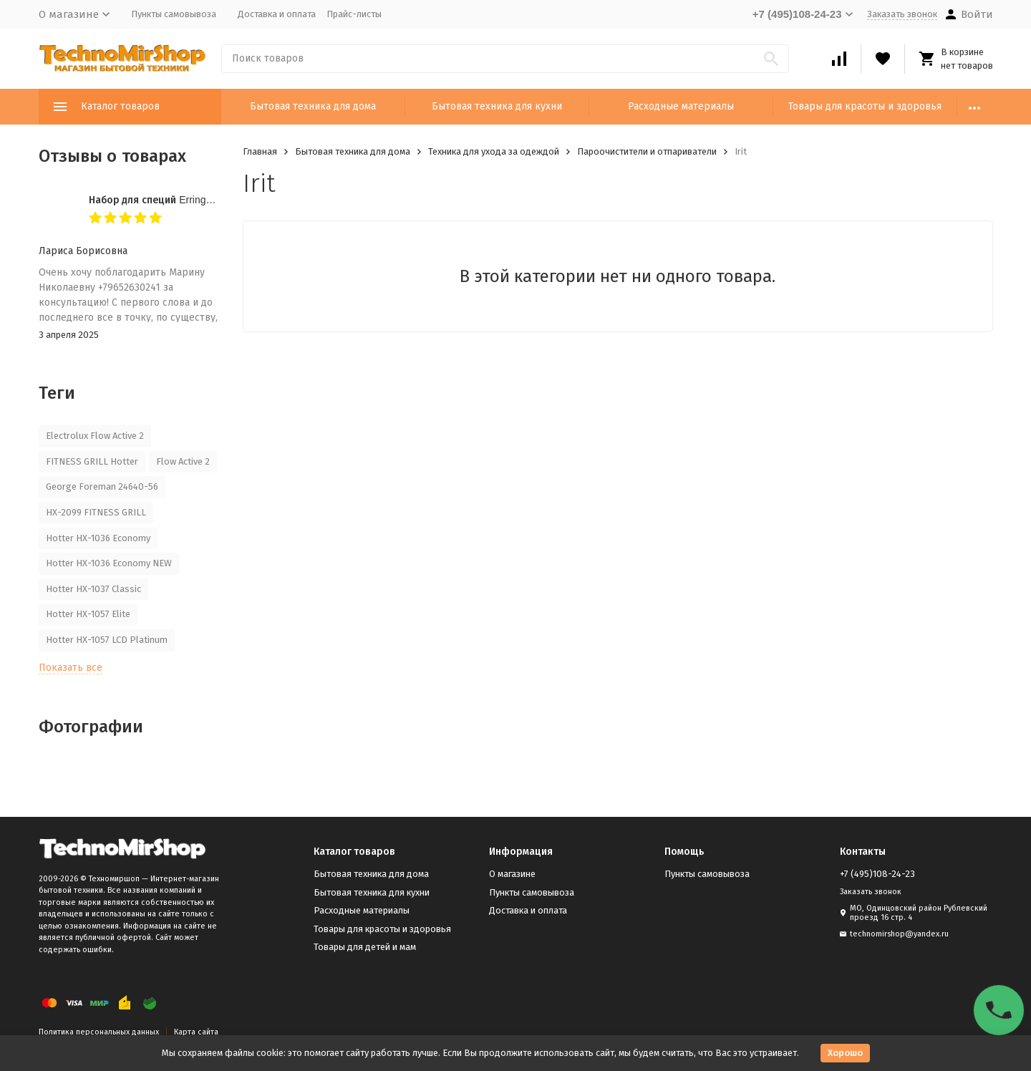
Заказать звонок (902, 14)
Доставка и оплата (277, 14)
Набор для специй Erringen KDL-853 (174, 199)
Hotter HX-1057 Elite (88, 614)
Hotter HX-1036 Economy (98, 538)
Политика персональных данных (99, 1032)
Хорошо (845, 1052)
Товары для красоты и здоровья (865, 106)
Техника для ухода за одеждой (493, 151)
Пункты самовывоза (173, 14)
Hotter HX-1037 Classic (93, 588)
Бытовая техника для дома (313, 106)
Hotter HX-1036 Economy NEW (109, 563)
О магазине (512, 873)
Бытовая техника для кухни (497, 106)
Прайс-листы (354, 14)
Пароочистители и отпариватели (647, 151)
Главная (260, 151)
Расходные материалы (681, 106)
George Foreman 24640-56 (102, 486)
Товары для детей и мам (365, 946)
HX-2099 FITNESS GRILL (96, 512)
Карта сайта (196, 1032)
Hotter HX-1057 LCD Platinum (107, 639)
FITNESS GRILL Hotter (92, 461)
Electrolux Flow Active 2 (95, 435)
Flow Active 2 (183, 461)
